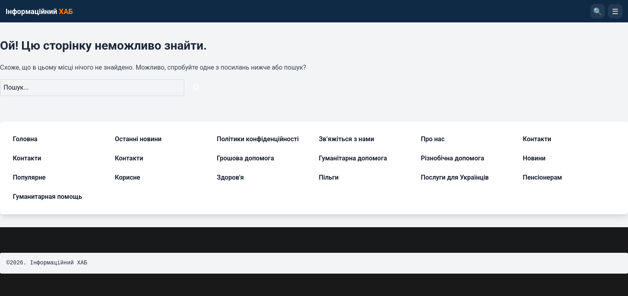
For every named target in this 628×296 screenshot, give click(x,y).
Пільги (328, 177)
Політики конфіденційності (258, 139)
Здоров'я (230, 177)
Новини (534, 158)
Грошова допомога (245, 158)
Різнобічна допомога (452, 158)
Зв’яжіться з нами (346, 139)
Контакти (537, 139)
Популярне (29, 177)
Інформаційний (39, 11)
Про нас (433, 139)
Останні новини (138, 139)
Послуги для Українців (455, 177)
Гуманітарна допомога (353, 158)
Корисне (127, 177)
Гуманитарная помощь (47, 196)
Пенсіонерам (542, 177)
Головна (25, 139)
